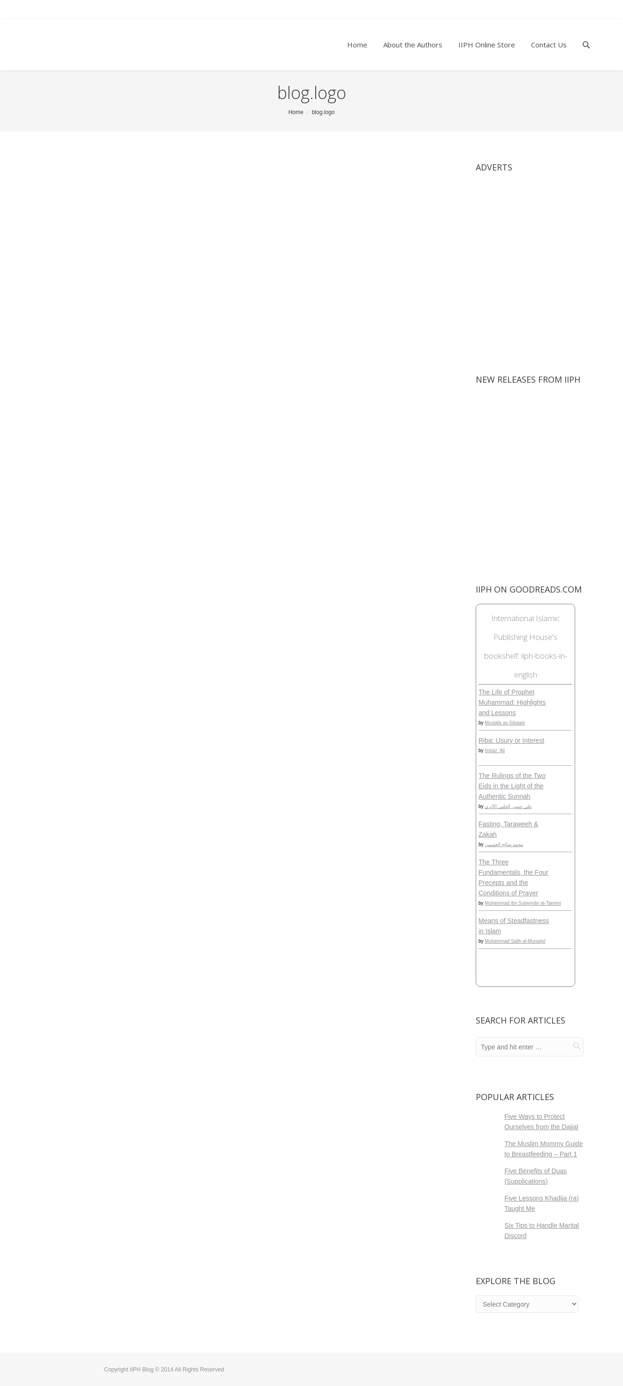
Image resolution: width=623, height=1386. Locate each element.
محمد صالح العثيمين (504, 844)
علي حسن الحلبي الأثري (508, 806)
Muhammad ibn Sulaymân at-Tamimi (523, 903)
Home (296, 112)
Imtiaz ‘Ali (495, 750)
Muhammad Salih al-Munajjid (515, 941)
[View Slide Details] (530, 264)
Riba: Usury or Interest (511, 740)
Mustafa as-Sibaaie (505, 722)
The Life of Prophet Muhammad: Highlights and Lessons (512, 702)
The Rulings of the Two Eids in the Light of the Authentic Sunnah (512, 786)
